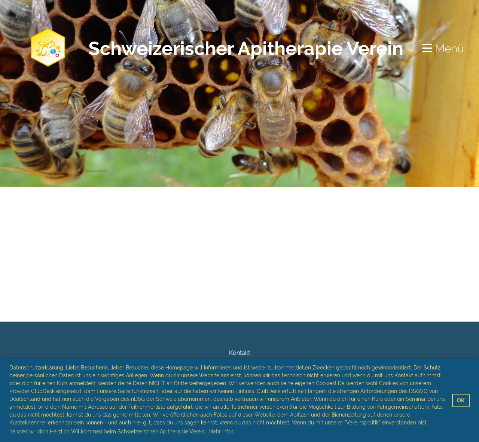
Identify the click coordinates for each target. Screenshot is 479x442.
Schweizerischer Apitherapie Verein (245, 48)
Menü (443, 48)
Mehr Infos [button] (221, 432)
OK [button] (460, 400)
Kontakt (239, 352)
